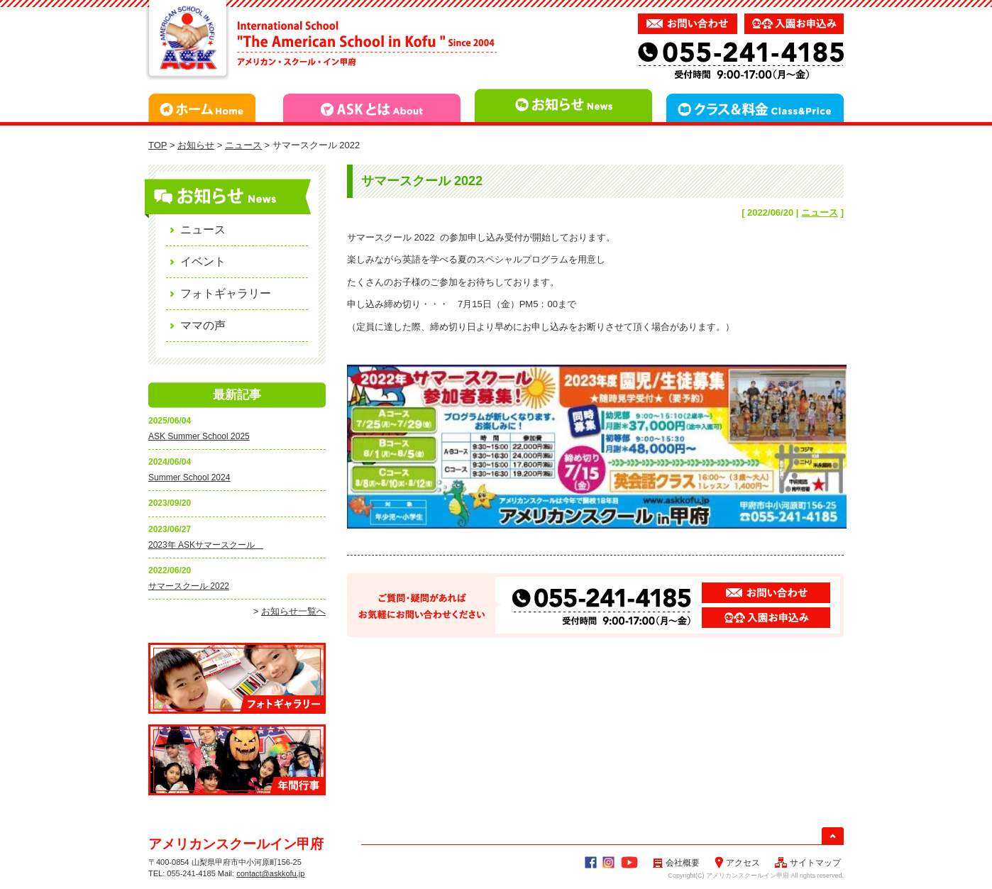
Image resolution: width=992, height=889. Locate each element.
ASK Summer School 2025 (199, 436)
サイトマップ (807, 863)
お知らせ (195, 145)
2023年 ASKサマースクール (205, 545)
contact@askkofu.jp (270, 873)
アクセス (737, 863)
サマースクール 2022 (188, 586)
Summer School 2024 (189, 477)
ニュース (243, 145)
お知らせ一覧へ (293, 611)
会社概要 (676, 863)
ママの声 (203, 325)
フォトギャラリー (225, 293)
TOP (157, 145)
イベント (203, 261)
